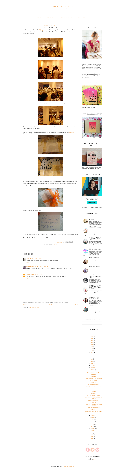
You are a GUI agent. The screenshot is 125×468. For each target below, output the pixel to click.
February (93, 428)
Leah (27, 274)
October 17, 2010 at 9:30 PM (36, 258)
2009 (92, 433)
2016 (92, 352)
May (93, 423)
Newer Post (25, 304)
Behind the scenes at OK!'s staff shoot (94, 378)
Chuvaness (71, 132)
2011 (92, 361)
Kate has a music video (94, 370)
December (92, 365)
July (93, 419)
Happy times (93, 393)
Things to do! (93, 374)
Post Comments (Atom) (34, 307)
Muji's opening (42, 30)
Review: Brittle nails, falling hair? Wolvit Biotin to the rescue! (94, 297)
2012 (92, 359)
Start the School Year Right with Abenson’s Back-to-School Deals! (95, 248)
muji (55, 244)
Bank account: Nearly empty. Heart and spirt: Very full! (95, 218)
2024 (92, 336)
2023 (92, 338)
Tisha (27, 258)
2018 (92, 348)
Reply (27, 262)
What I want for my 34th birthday (94, 372)
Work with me (66, 18)
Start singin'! (93, 409)
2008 (92, 434)
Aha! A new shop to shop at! (94, 407)
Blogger (95, 459)
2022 (92, 340)
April (93, 424)
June (93, 421)
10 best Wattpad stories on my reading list (95, 277)
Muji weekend (93, 388)
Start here (51, 18)
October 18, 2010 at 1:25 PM (35, 274)
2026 (92, 333)
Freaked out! (93, 382)
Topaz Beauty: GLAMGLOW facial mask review (94, 307)
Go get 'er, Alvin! (93, 402)
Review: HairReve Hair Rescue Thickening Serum (95, 258)
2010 (92, 363)
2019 (92, 346)
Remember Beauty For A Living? (94, 395)
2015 (92, 354)
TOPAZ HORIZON (62, 6)
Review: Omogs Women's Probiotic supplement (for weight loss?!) (95, 268)
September (93, 415)
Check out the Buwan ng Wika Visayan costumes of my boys (95, 238)
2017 (92, 350)
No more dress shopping (93, 400)
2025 (92, 335)
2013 (92, 358)
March (92, 426)
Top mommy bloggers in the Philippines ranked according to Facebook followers (95, 287)
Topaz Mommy (83, 18)
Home (39, 18)
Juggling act (93, 376)
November (92, 367)
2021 (92, 342)
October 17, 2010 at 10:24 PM (41, 266)
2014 (92, 356)
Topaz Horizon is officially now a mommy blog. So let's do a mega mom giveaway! (95, 228)
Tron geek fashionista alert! (93, 384)
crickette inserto (30, 266)
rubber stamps (28, 133)
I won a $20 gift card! (93, 380)
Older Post (76, 304)
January (92, 430)
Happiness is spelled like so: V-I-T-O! (93, 386)
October (92, 369)
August (93, 417)
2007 (92, 436)
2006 (92, 438)
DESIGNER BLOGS (69, 466)
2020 (92, 344)
